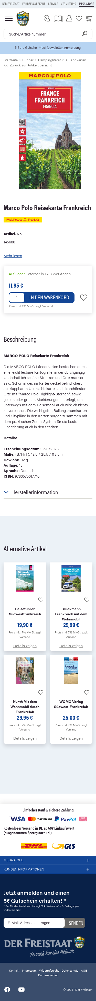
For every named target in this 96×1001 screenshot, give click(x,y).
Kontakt (14, 970)
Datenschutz (69, 970)
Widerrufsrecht (49, 970)
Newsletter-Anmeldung (64, 47)
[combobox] (48, 34)
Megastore (48, 860)
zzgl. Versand (44, 306)
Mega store (86, 3)
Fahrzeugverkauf (33, 3)
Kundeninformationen (48, 869)
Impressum (29, 970)
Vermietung (68, 3)
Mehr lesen (13, 255)
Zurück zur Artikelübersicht (28, 64)
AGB (84, 970)
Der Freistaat (10, 3)
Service (53, 3)
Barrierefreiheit (48, 975)
